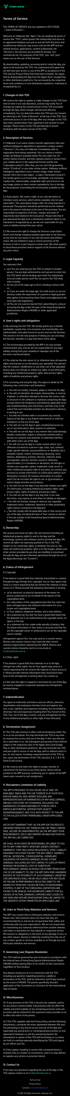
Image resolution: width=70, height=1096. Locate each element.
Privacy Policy (35, 1084)
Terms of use (35, 1080)
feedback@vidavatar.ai (14, 651)
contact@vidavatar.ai (39, 1088)
